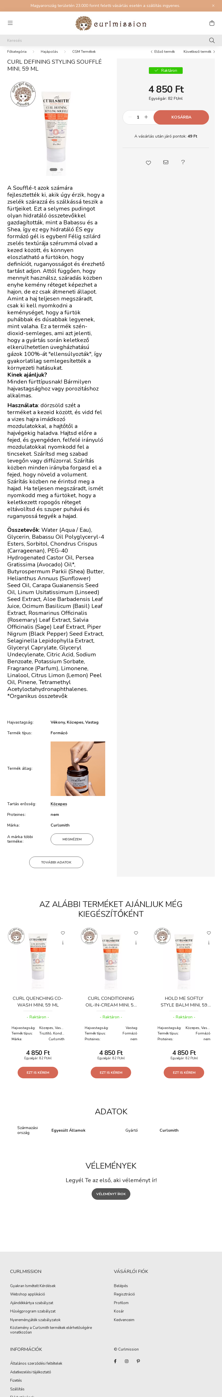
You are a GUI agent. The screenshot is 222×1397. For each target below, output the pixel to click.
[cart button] (212, 23)
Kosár (119, 1317)
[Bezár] (213, 5)
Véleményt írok (111, 1199)
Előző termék (164, 57)
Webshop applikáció (27, 1300)
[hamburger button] (10, 23)
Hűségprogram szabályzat (33, 1317)
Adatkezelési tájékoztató (30, 1378)
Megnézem (72, 845)
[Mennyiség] (138, 123)
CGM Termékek (84, 57)
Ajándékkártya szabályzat (31, 1309)
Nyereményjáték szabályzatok (35, 1326)
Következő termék (197, 57)
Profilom (121, 1309)
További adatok (56, 868)
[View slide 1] (53, 175)
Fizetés (16, 1386)
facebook (115, 1367)
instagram (126, 1367)
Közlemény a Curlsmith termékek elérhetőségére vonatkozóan (51, 1336)
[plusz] (146, 123)
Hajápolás (49, 57)
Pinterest (138, 1367)
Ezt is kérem (38, 1078)
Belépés (121, 1292)
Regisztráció (124, 1300)
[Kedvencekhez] (63, 938)
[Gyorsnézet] (63, 948)
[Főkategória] (17, 57)
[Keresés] (111, 40)
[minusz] (130, 123)
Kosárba (181, 123)
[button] (148, 168)
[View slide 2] (61, 175)
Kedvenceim (124, 1326)
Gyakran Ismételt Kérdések (33, 1292)
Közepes (59, 809)
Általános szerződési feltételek (36, 1369)
